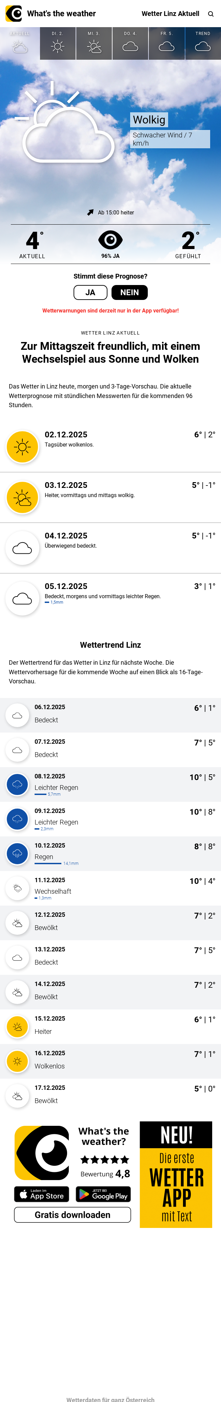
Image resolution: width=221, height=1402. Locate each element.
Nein (129, 292)
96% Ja (110, 244)
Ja (90, 292)
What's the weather (50, 13)
